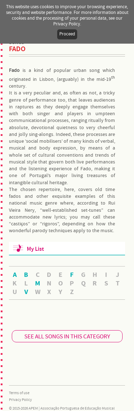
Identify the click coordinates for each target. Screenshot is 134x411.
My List (35, 249)
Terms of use (19, 393)
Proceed (67, 34)
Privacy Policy (20, 399)
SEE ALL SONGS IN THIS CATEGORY (67, 337)
